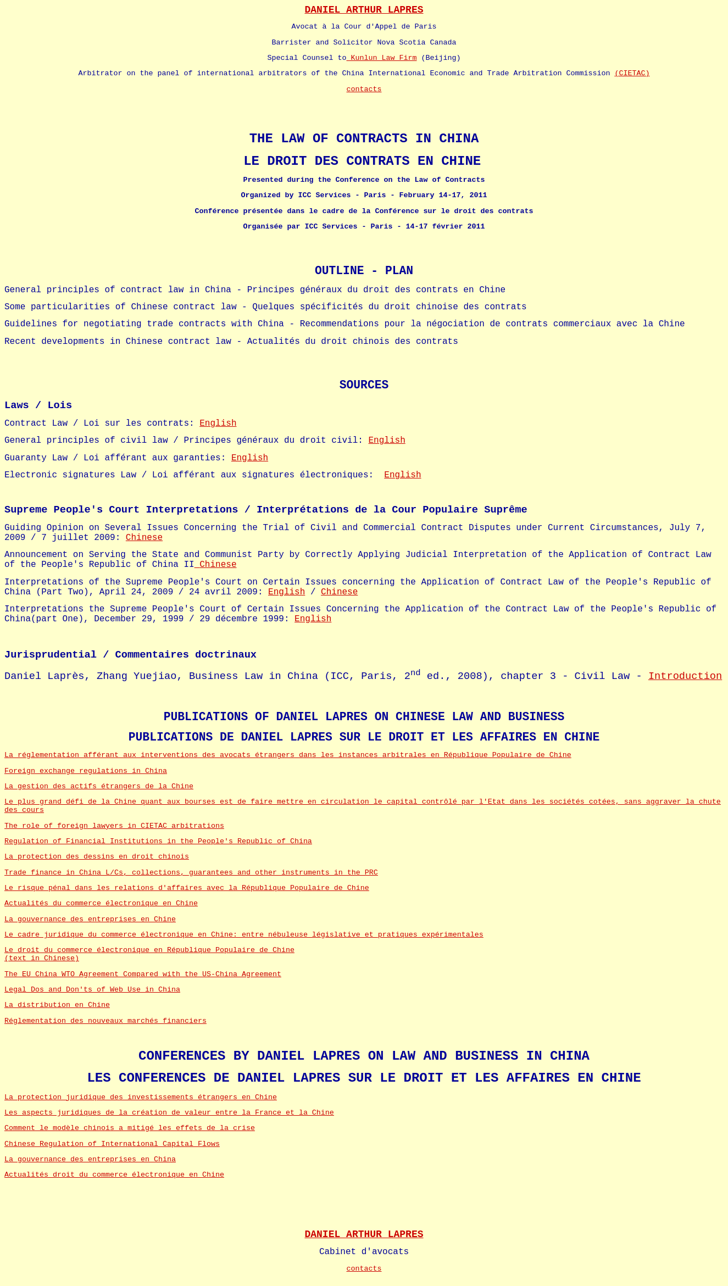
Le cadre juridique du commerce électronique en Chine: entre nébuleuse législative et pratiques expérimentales (244, 935)
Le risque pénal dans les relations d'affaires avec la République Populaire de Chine (186, 888)
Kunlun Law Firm (382, 58)
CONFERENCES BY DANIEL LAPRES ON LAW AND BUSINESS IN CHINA (364, 1056)
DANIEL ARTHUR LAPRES (363, 9)
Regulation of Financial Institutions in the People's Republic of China (158, 841)
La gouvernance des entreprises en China (90, 1159)
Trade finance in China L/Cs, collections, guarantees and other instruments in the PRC (191, 873)
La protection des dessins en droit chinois (96, 857)
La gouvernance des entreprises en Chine (90, 919)
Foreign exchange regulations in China (85, 771)
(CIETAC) (631, 73)
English (217, 423)
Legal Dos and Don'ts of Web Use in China (92, 990)
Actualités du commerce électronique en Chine (101, 903)
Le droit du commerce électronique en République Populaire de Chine (149, 950)
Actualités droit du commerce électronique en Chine (114, 1175)
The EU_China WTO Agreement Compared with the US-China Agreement (142, 974)
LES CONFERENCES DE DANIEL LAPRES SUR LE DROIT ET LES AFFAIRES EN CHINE (364, 1078)
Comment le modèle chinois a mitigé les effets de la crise (129, 1128)
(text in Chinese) (41, 958)
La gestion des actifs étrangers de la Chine (98, 786)
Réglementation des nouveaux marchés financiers (105, 1021)
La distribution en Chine (57, 1005)
